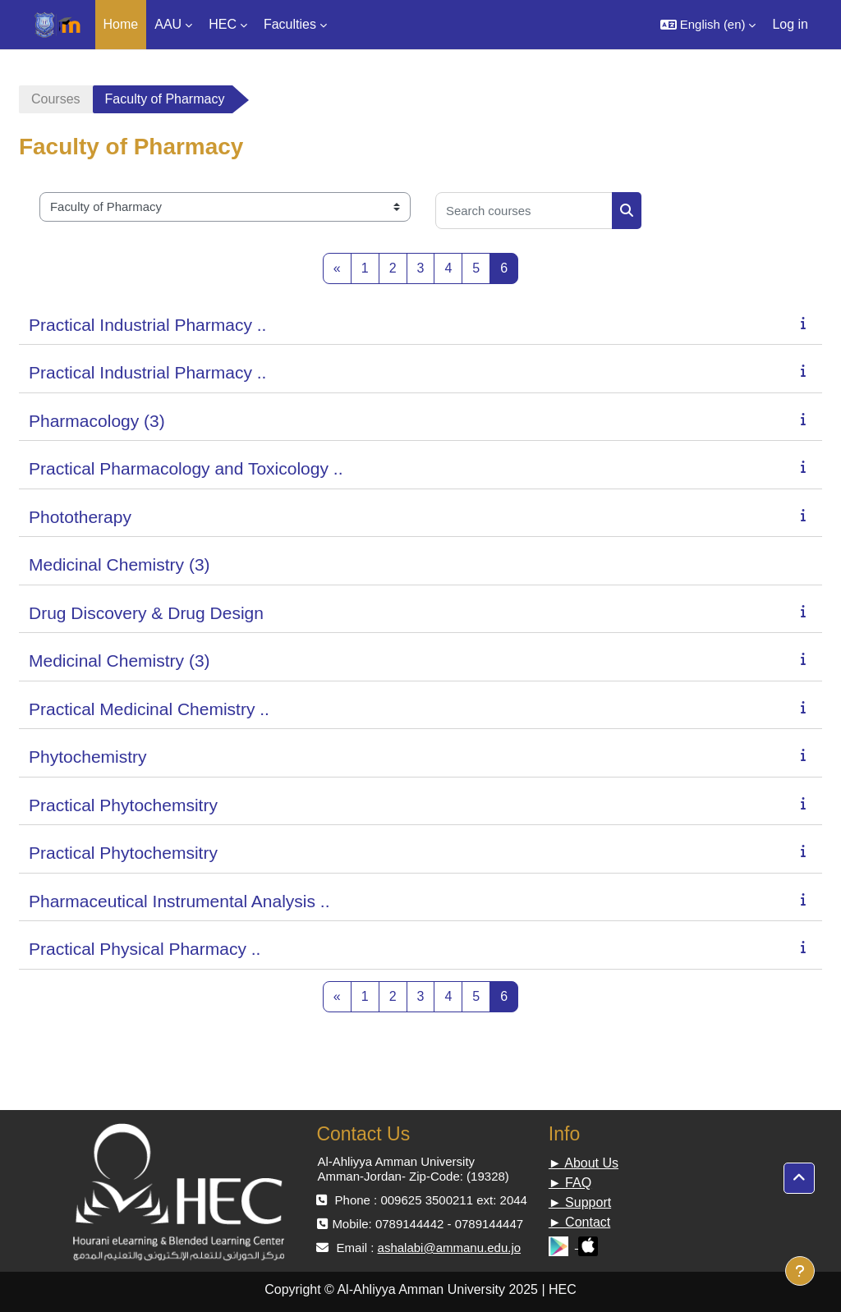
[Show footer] (800, 1271)
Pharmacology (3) (97, 420)
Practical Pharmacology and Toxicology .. (185, 468)
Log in (790, 24)
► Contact (579, 1222)
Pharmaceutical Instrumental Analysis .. (179, 901)
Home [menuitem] (121, 24)
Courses (55, 99)
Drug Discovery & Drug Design (146, 612)
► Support (580, 1202)
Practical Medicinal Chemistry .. (149, 709)
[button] (708, 24)
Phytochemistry (88, 756)
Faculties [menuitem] (290, 24)
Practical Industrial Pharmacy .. (147, 324)
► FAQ (570, 1183)
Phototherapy (80, 516)
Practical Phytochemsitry (123, 805)
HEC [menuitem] (223, 24)
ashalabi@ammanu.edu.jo (450, 1248)
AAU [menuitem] (168, 24)
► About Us (583, 1163)
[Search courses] (524, 210)
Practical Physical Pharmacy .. (144, 948)
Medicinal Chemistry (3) (119, 564)
